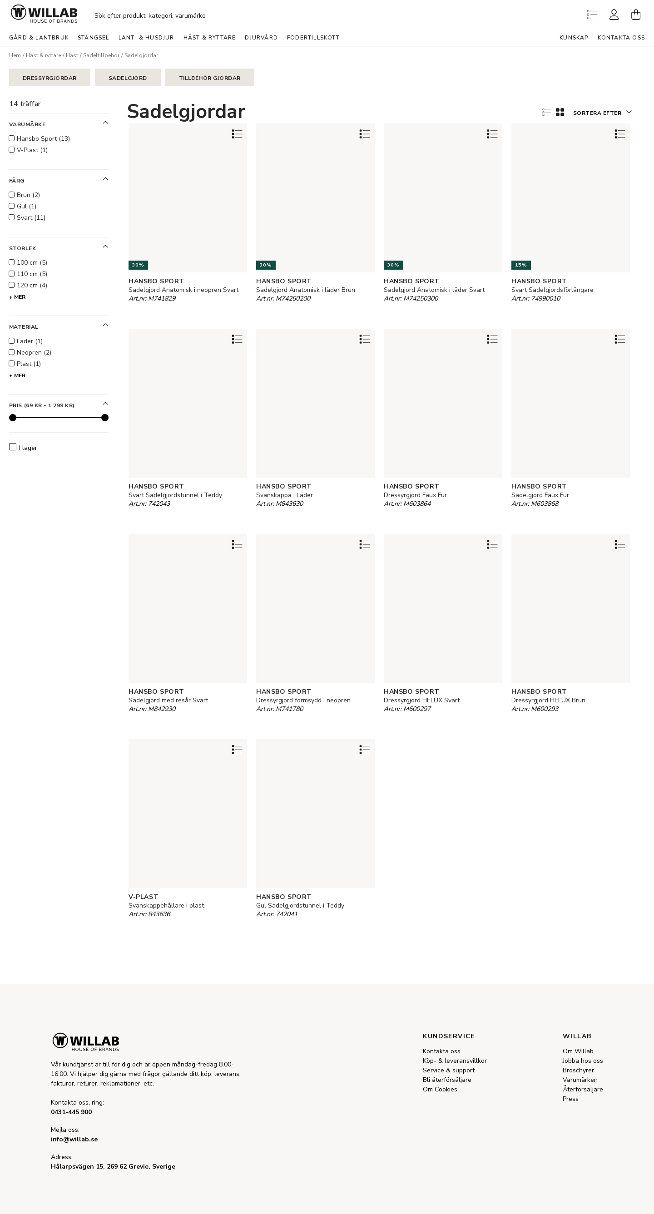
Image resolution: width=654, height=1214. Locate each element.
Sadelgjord (128, 78)
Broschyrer (578, 1070)
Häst (72, 55)
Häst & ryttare (43, 55)
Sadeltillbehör (101, 55)
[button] (602, 112)
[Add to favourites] (237, 133)
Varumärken (580, 1080)
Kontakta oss (621, 37)
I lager (23, 447)
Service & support (449, 1070)
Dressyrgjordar (50, 78)
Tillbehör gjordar (210, 78)
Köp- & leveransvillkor (455, 1060)
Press (571, 1099)
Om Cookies (440, 1089)
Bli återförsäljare (447, 1080)
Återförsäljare (583, 1089)
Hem (15, 55)
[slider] (12, 417)
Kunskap (574, 37)
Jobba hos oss (583, 1060)
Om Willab (578, 1051)
